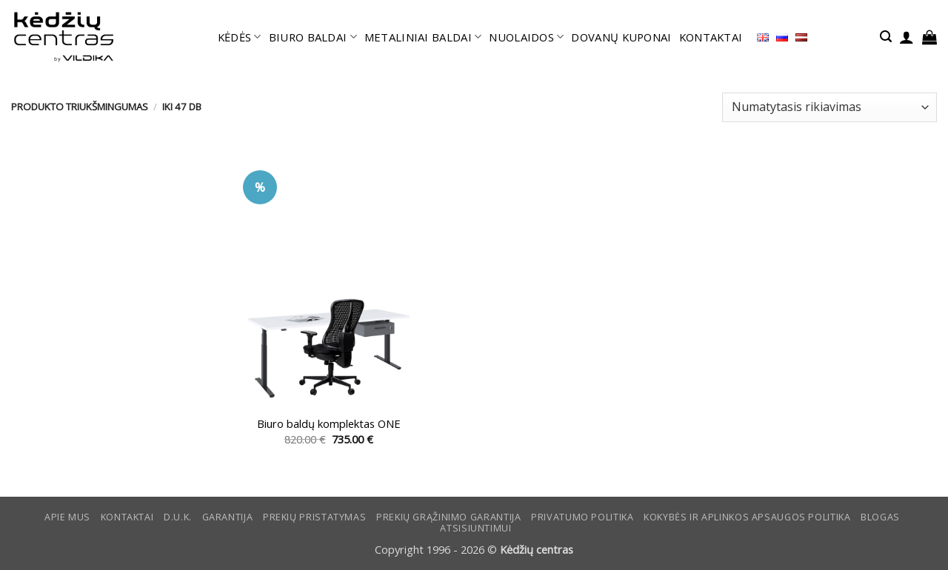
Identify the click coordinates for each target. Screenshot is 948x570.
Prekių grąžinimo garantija (448, 517)
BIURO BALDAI (313, 37)
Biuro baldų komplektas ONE (329, 424)
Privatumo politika (582, 517)
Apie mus (67, 517)
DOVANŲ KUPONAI (621, 37)
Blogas (880, 517)
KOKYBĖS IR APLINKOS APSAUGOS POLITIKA (747, 517)
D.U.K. (178, 517)
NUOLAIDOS (526, 37)
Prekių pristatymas (314, 517)
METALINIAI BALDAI (423, 37)
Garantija (227, 517)
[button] (886, 36)
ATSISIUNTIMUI (475, 528)
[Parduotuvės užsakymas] (829, 107)
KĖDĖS (239, 37)
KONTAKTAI (711, 37)
